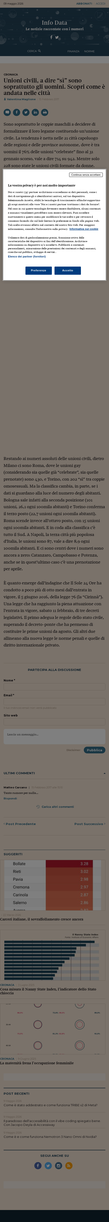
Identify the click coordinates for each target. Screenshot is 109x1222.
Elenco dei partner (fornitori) (27, 256)
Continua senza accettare (86, 174)
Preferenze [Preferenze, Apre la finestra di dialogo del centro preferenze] (38, 270)
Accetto (67, 270)
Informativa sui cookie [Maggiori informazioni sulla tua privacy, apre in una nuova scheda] (83, 228)
